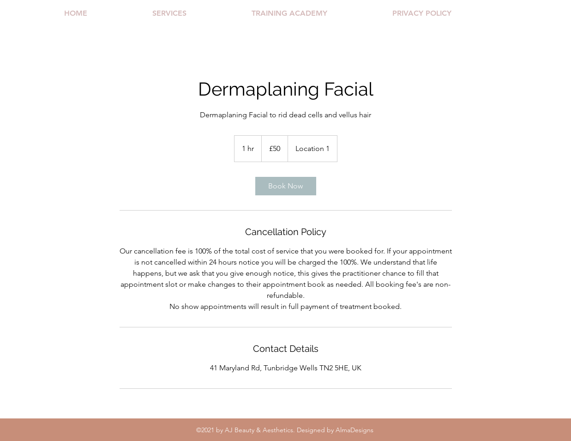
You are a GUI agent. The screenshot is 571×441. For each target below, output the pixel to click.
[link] (285, 186)
